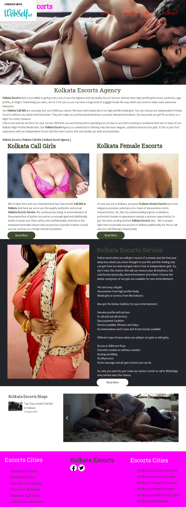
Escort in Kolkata (25, 489)
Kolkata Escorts (11, 98)
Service (107, 13)
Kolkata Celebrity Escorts (158, 495)
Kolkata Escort (53, 127)
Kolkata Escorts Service (21, 212)
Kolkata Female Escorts (129, 146)
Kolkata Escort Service (156, 476)
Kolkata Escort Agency (56, 140)
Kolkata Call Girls (16, 110)
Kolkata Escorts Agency (87, 90)
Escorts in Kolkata (26, 483)
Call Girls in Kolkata (27, 501)
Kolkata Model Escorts (156, 488)
